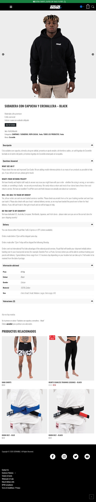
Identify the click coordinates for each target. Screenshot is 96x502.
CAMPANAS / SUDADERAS (20, 134)
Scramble (12, 137)
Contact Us (5, 469)
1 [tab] (35, 96)
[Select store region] (82, 6)
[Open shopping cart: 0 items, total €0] (88, 7)
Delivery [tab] (6, 224)
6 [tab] (53, 96)
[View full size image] (54, 54)
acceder (9, 323)
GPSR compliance (7, 484)
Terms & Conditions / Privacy (11, 487)
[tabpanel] (54, 54)
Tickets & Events (7, 475)
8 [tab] (61, 96)
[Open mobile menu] (11, 6)
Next (93, 54)
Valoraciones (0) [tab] (9, 301)
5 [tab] (50, 96)
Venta (41, 134)
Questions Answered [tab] (10, 160)
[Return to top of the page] (91, 497)
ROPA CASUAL (33, 134)
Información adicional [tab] (11, 265)
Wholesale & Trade (8, 478)
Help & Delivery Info (8, 481)
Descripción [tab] (7, 145)
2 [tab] (38, 96)
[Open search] (93, 6)
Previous (3, 54)
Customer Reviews (7, 472)
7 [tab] (57, 96)
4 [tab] (46, 96)
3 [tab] (42, 96)
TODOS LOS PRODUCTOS (51, 134)
